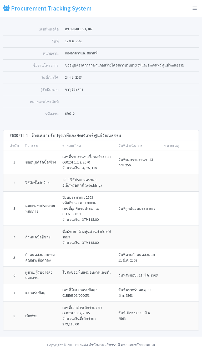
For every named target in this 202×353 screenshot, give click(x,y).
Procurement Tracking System (47, 8)
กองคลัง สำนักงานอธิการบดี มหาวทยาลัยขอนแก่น (115, 344)
